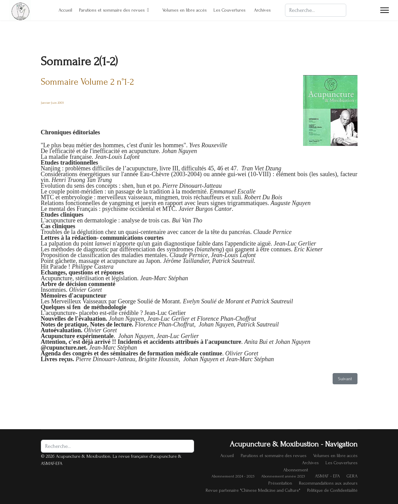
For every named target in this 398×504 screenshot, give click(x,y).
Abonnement (295, 469)
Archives (262, 10)
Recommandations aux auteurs (328, 483)
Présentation (280, 483)
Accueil (62, 10)
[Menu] (384, 10)
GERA (352, 475)
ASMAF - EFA (327, 475)
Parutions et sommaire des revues (112, 10)
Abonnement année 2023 (283, 476)
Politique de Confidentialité (332, 490)
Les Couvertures (229, 10)
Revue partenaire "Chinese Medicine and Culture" (253, 490)
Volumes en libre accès (181, 10)
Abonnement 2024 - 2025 (232, 476)
